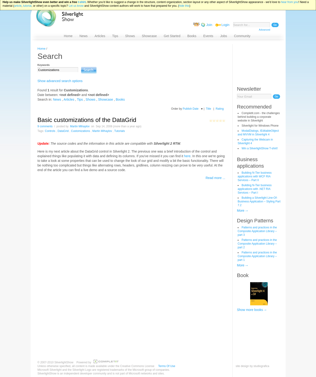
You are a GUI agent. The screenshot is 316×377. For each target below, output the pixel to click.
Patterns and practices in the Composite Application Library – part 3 (257, 231)
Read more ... (215, 178)
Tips (80, 99)
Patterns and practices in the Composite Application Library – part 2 (257, 243)
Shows (90, 99)
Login (225, 25)
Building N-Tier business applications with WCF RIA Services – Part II (255, 176)
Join (209, 25)
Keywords (44, 65)
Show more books (250, 310)
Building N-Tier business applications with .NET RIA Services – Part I (255, 189)
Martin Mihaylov (79, 126)
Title (208, 108)
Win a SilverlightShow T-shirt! (260, 148)
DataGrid (63, 131)
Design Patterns (255, 221)
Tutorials (119, 131)
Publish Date (190, 108)
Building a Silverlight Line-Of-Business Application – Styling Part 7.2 (259, 201)
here (187, 156)
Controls (50, 131)
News (57, 99)
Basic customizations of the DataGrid (87, 119)
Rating (220, 108)
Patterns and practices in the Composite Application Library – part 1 (257, 256)
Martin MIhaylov (102, 131)
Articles (69, 99)
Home (42, 48)
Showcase (105, 99)
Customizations (80, 131)
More (240, 210)
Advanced (264, 29)
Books (120, 99)
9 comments (45, 126)
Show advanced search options (60, 81)
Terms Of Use (166, 366)
